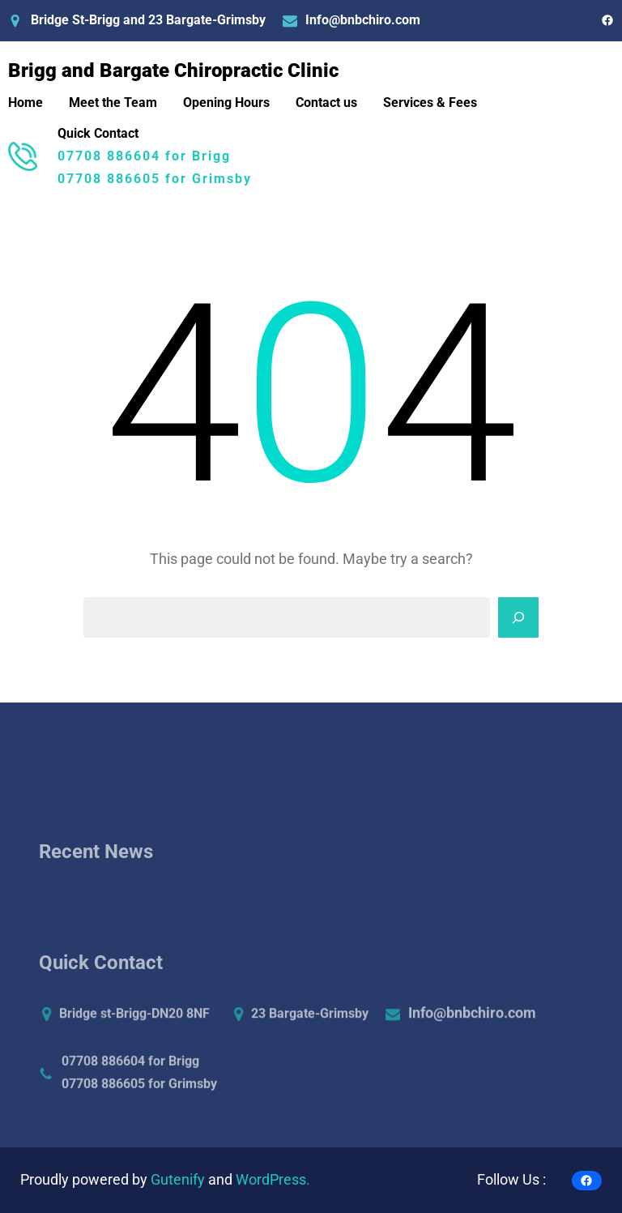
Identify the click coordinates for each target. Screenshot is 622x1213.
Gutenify (179, 1180)
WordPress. (273, 1180)
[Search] (518, 617)
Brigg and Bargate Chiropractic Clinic (173, 70)
